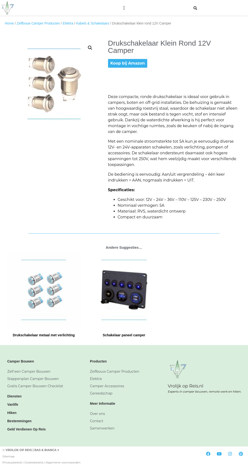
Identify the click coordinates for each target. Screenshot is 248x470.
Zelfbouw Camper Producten (38, 23)
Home (9, 23)
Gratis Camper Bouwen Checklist (35, 386)
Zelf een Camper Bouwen (29, 371)
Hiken (11, 413)
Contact (96, 421)
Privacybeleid (12, 462)
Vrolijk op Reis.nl (185, 386)
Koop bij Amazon (127, 63)
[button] (124, 8)
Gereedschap (101, 393)
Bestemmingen (19, 421)
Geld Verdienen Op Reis (26, 429)
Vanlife (12, 404)
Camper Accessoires (107, 386)
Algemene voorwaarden (63, 462)
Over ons (97, 414)
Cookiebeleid (33, 462)
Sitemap (8, 456)
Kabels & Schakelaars (92, 23)
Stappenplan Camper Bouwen (33, 379)
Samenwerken (102, 428)
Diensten (14, 396)
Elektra (68, 23)
